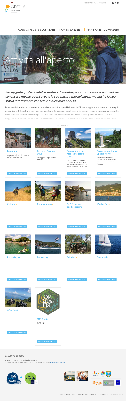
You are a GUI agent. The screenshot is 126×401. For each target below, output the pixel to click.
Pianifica (103, 29)
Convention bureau (14, 356)
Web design (109, 394)
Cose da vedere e (36, 29)
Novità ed (71, 29)
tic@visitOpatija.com (57, 362)
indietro (8, 79)
